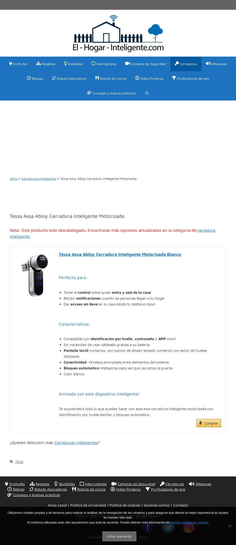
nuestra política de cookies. (189, 522)
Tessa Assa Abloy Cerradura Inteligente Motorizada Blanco (120, 254)
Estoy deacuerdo (119, 536)
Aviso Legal (57, 505)
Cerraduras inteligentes (38, 179)
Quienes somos (157, 505)
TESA (19, 462)
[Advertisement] (118, 137)
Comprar (211, 423)
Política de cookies (125, 505)
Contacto (180, 505)
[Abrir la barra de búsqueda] (147, 93)
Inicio (14, 179)
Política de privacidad (88, 505)
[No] (229, 525)
